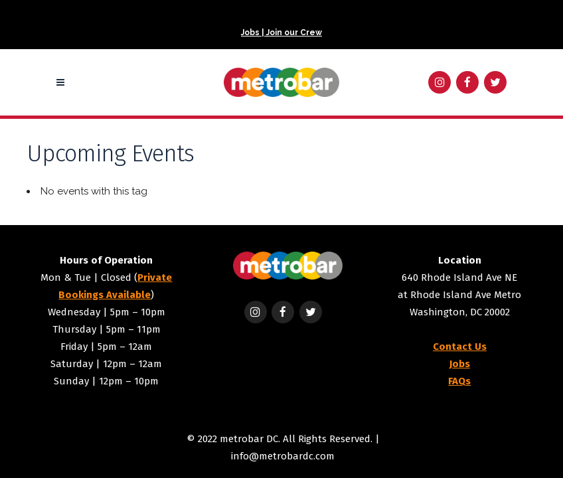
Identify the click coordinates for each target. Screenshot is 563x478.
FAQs (459, 381)
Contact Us (460, 347)
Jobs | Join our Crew (281, 32)
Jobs (459, 364)
